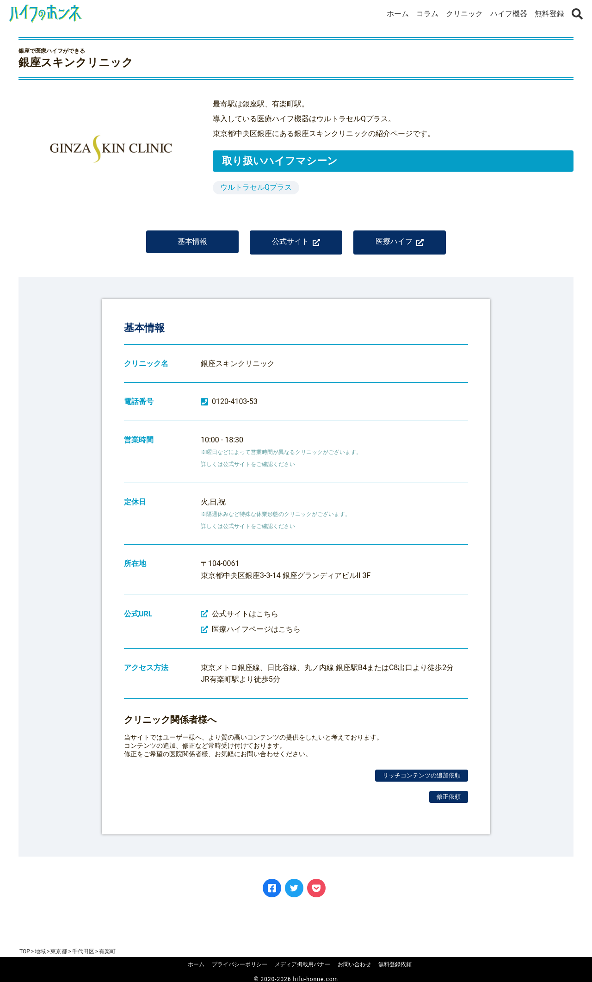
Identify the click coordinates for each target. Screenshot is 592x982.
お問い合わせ (354, 964)
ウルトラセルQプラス (256, 187)
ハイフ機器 (508, 13)
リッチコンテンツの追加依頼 (421, 775)
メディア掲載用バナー (302, 964)
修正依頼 (449, 796)
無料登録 (549, 13)
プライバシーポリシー (239, 964)
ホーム (398, 13)
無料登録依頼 (395, 964)
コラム (427, 13)
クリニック (464, 13)
